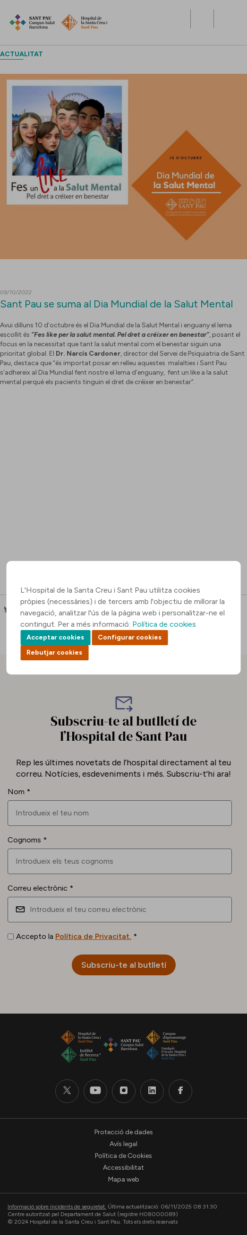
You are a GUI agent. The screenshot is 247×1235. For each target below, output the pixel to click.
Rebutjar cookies (54, 652)
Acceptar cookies (55, 637)
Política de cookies (164, 624)
